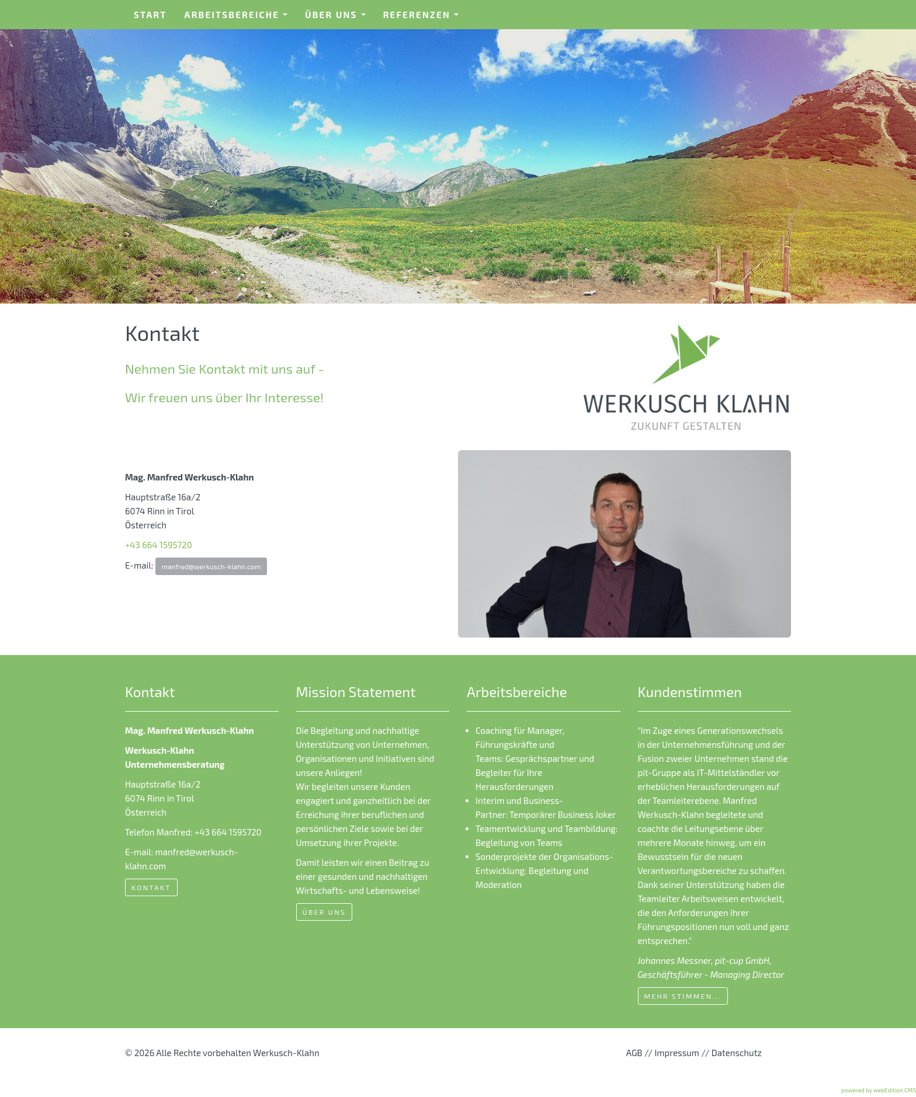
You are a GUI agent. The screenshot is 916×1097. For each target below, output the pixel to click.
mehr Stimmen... (683, 996)
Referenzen (425, 18)
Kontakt (151, 887)
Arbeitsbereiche (240, 18)
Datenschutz (737, 1052)
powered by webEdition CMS (878, 1089)
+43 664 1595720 (158, 544)
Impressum (676, 1052)
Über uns (339, 18)
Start (150, 14)
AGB (634, 1052)
